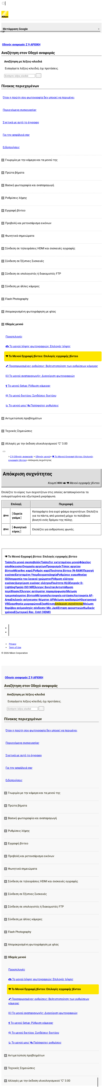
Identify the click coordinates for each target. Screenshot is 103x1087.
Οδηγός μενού (43, 456)
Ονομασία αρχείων (34, 566)
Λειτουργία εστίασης (60, 595)
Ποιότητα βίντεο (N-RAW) (66, 570)
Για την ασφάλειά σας (16, 135)
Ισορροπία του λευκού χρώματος (30, 579)
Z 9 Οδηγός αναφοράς (21, 456)
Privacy (12, 644)
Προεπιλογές (14, 336)
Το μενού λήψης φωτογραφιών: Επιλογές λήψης (38, 346)
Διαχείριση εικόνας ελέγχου (33, 583)
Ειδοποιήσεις (11, 147)
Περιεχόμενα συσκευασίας (19, 110)
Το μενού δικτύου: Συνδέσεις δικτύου (31, 395)
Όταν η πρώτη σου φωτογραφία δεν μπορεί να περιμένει (38, 97)
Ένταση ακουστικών (70, 608)
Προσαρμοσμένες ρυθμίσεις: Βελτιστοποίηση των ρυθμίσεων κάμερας (52, 366)
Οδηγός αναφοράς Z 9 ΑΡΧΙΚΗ (21, 44)
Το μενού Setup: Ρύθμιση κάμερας (28, 385)
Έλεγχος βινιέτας (44, 587)
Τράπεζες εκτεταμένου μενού (60, 562)
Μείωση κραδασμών (66, 599)
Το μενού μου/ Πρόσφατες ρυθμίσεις (32, 405)
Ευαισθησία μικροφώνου (24, 603)
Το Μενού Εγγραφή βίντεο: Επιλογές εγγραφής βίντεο (42, 356)
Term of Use (15, 647)
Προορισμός (54, 566)
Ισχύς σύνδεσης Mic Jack (42, 608)
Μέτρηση (41, 595)
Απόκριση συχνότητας (69, 603)
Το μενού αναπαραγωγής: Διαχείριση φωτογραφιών (40, 376)
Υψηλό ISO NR (24, 587)
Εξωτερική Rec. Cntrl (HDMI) (32, 612)
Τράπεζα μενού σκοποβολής (23, 562)
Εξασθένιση (47, 603)
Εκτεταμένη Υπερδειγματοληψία (36, 574)
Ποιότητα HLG (60, 583)
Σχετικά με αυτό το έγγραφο (21, 122)
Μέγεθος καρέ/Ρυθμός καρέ (31, 570)
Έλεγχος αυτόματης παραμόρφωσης (43, 591)
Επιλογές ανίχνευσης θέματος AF (32, 599)
